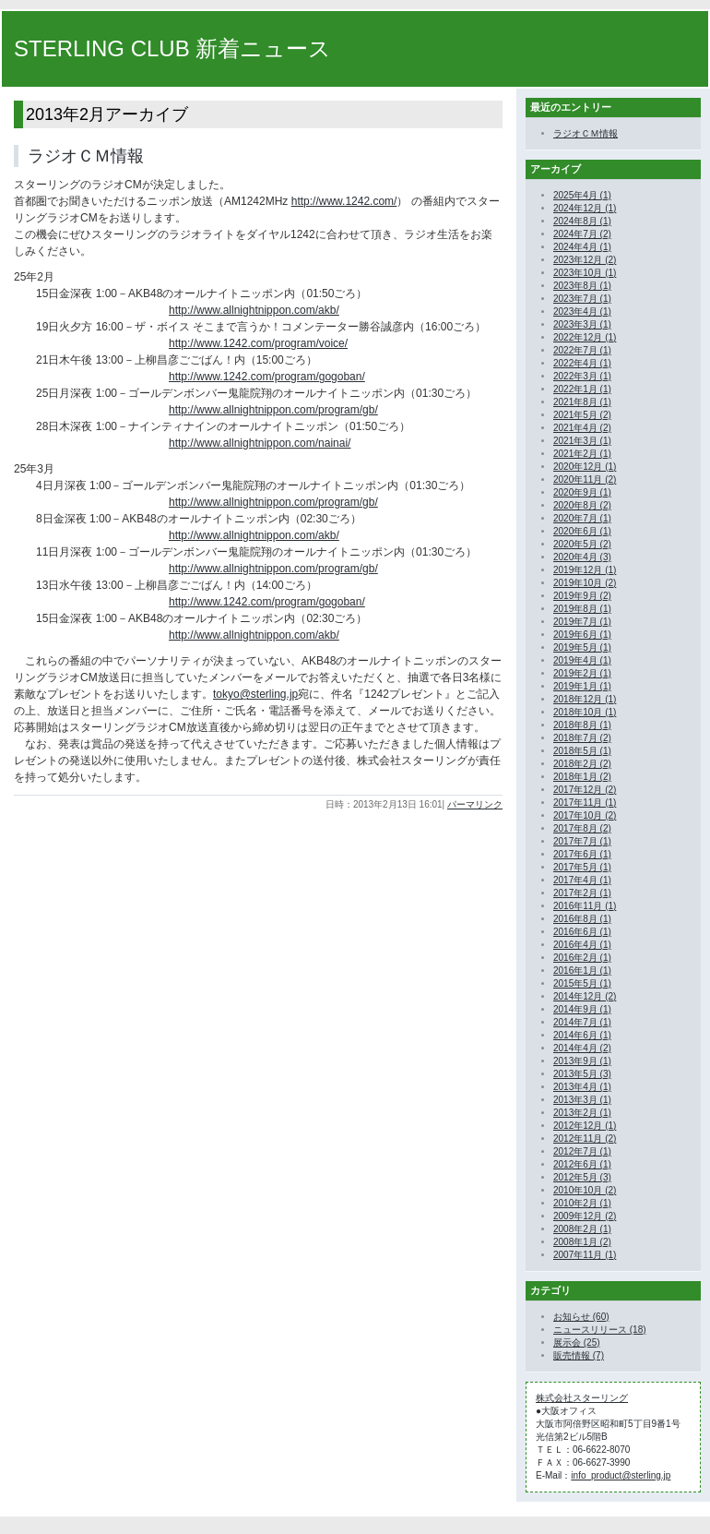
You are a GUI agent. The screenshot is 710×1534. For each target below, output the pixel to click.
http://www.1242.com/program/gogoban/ (267, 376)
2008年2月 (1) (582, 1229)
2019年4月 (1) (582, 660)
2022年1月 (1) (582, 389)
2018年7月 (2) (582, 738)
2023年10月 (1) (584, 273)
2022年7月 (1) (582, 350)
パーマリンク (475, 804)
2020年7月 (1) (582, 518)
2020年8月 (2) (582, 505)
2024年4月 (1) (582, 247)
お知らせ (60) (581, 1317)
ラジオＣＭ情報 (86, 156)
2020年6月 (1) (582, 531)
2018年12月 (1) (584, 699)
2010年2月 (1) (582, 1203)
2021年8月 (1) (582, 402)
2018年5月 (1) (582, 751)
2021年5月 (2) (582, 415)
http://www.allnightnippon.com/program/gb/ (273, 409)
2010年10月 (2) (584, 1190)
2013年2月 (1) (582, 1113)
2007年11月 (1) (584, 1255)
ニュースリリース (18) (599, 1329)
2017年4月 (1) (582, 880)
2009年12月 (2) (584, 1216)
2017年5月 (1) (582, 867)
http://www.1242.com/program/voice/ (258, 343)
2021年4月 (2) (582, 428)
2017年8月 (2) (582, 828)
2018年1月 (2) (582, 777)
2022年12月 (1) (584, 337)
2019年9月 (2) (582, 596)
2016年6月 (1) (582, 932)
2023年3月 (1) (582, 324)
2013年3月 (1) (582, 1100)
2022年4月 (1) (582, 363)
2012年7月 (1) (582, 1151)
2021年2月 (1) (582, 454)
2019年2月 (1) (582, 673)
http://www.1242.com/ (344, 201)
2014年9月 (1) (582, 1009)
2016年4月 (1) (582, 945)
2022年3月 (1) (582, 376)
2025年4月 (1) (582, 195)
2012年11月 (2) (584, 1138)
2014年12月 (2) (584, 996)
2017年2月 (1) (582, 893)
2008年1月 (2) (582, 1242)
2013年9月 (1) (582, 1061)
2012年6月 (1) (582, 1164)
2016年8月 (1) (582, 919)
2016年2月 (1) (582, 958)
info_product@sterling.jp (620, 1475)
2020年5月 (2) (582, 544)
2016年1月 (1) (582, 970)
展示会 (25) (576, 1342)
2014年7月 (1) (582, 1022)
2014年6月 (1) (582, 1035)
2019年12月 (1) (584, 570)
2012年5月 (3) (582, 1177)
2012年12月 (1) (584, 1126)
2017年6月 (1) (582, 854)
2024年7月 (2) (582, 234)
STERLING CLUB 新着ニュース (172, 48)
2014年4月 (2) (582, 1048)
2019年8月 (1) (582, 609)
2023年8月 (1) (582, 286)
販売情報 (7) (578, 1355)
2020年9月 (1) (582, 492)
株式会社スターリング (582, 1398)
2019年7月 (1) (582, 622)
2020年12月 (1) (584, 466)
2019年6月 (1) (582, 634)
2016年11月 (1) (584, 906)
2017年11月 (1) (584, 802)
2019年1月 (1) (582, 686)
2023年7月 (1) (582, 299)
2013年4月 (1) (582, 1087)
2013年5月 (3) (582, 1074)
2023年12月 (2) (584, 260)
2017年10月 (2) (584, 815)
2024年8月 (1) (582, 221)
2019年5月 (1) (582, 647)
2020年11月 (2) (584, 479)
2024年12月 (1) (584, 208)
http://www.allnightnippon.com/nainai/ (259, 443)
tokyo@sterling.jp (255, 694)
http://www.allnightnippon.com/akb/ (254, 310)
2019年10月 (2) (584, 583)
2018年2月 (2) (582, 764)
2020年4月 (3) (582, 557)
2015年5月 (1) (582, 983)
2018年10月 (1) (584, 712)
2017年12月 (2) (584, 790)
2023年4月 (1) (582, 311)
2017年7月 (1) (582, 841)
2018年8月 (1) (582, 725)
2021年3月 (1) (582, 441)
